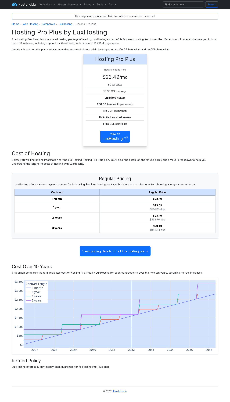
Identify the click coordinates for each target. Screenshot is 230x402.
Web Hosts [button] (47, 4)
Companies (48, 24)
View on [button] (115, 136)
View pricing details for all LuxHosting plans (115, 251)
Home (15, 24)
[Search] (183, 4)
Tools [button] (100, 4)
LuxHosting (65, 24)
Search (211, 4)
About (112, 4)
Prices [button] (88, 4)
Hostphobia (24, 4)
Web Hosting (30, 24)
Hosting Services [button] (68, 4)
